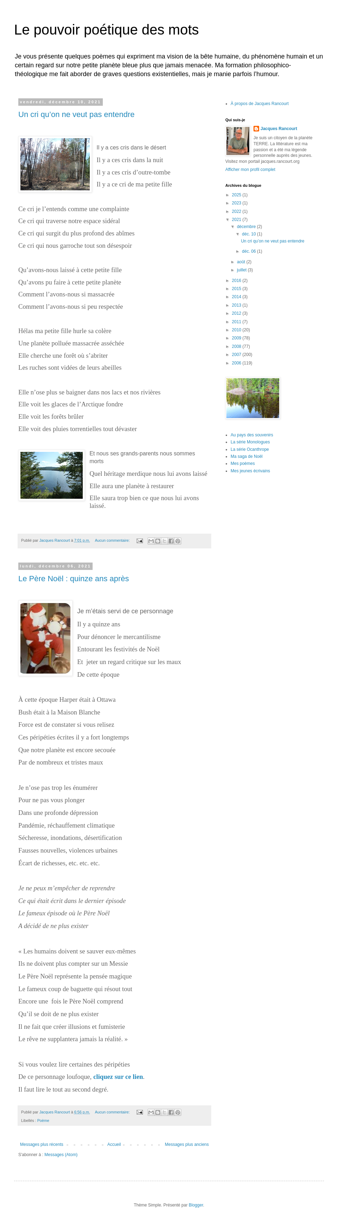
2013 (237, 305)
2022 (237, 211)
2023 (237, 203)
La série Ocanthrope (250, 449)
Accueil (114, 1144)
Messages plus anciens (187, 1144)
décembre (247, 226)
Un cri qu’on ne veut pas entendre (76, 114)
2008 (237, 346)
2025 (237, 194)
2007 (237, 354)
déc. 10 (249, 234)
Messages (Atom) (60, 1154)
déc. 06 (249, 251)
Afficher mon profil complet (250, 169)
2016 (237, 280)
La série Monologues (250, 442)
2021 (237, 219)
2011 (237, 321)
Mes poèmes (243, 463)
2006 (237, 363)
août (241, 261)
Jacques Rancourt (279, 128)
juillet (242, 270)
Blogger (196, 1205)
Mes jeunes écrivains (250, 470)
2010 (237, 329)
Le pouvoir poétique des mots (106, 29)
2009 (237, 338)
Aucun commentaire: (113, 540)
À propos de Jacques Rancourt (260, 103)
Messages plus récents (41, 1144)
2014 (237, 296)
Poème (43, 1120)
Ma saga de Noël (247, 456)
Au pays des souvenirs (252, 434)
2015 (237, 288)
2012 (237, 313)
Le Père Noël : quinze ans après (73, 578)
